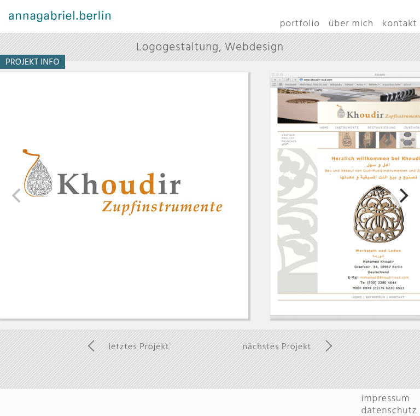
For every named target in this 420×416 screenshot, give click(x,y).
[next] (402, 195)
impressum (385, 398)
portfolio (300, 24)
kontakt (399, 24)
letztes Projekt (139, 346)
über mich (351, 24)
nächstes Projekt (277, 346)
